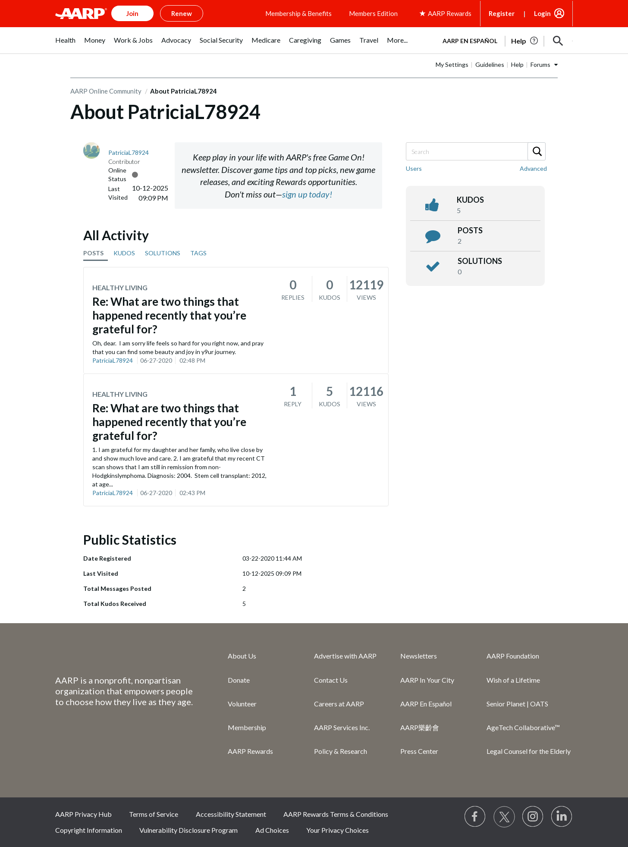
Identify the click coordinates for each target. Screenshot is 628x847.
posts (470, 230)
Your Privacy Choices (337, 830)
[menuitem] (65, 44)
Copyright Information (88, 830)
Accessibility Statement (231, 814)
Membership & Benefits (298, 13)
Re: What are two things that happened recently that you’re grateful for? (169, 315)
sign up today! (307, 194)
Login (542, 13)
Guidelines (489, 64)
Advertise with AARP (345, 656)
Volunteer (242, 704)
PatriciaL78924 (112, 360)
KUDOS (124, 253)
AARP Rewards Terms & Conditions (335, 814)
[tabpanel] (504, 40)
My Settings (452, 64)
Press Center (419, 751)
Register (502, 13)
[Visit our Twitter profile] (504, 817)
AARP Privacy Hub (83, 814)
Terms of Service (153, 814)
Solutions (480, 261)
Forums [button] (540, 64)
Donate (239, 680)
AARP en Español (470, 40)
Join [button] (132, 13)
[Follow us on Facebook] (475, 817)
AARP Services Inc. (342, 727)
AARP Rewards (250, 751)
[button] (558, 41)
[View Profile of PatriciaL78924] (128, 152)
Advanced (533, 168)
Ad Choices (272, 830)
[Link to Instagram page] (533, 817)
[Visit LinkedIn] (562, 817)
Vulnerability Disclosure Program (188, 830)
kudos (470, 199)
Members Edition (373, 13)
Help (517, 64)
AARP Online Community (105, 91)
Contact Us (331, 680)
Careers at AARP (339, 704)
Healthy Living (120, 287)
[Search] (475, 151)
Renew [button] (181, 13)
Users (414, 168)
